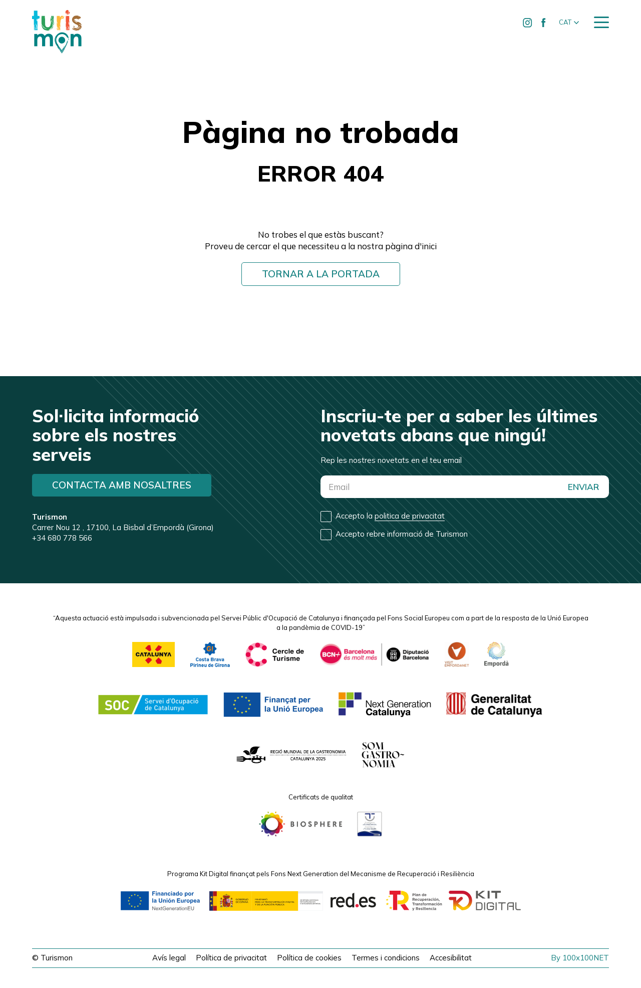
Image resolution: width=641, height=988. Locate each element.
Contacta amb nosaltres (121, 485)
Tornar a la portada (321, 274)
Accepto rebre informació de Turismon (402, 534)
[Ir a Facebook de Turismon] (543, 22)
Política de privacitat (231, 957)
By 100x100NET (580, 957)
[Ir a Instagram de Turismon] (527, 22)
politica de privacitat (410, 516)
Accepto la (390, 516)
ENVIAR (583, 486)
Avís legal (169, 957)
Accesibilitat (451, 957)
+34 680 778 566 (62, 538)
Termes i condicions (386, 957)
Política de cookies (309, 957)
